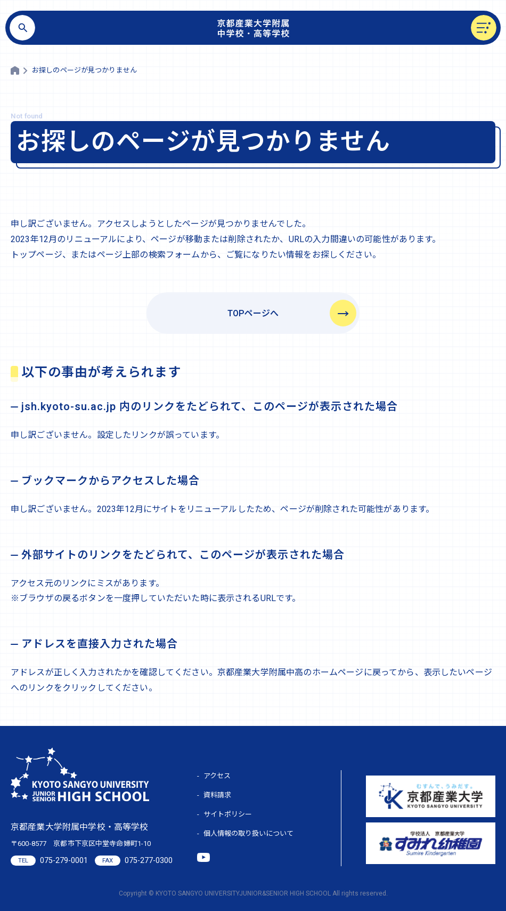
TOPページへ (253, 313)
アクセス (217, 776)
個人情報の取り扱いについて (248, 833)
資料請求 (217, 795)
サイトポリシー (227, 814)
